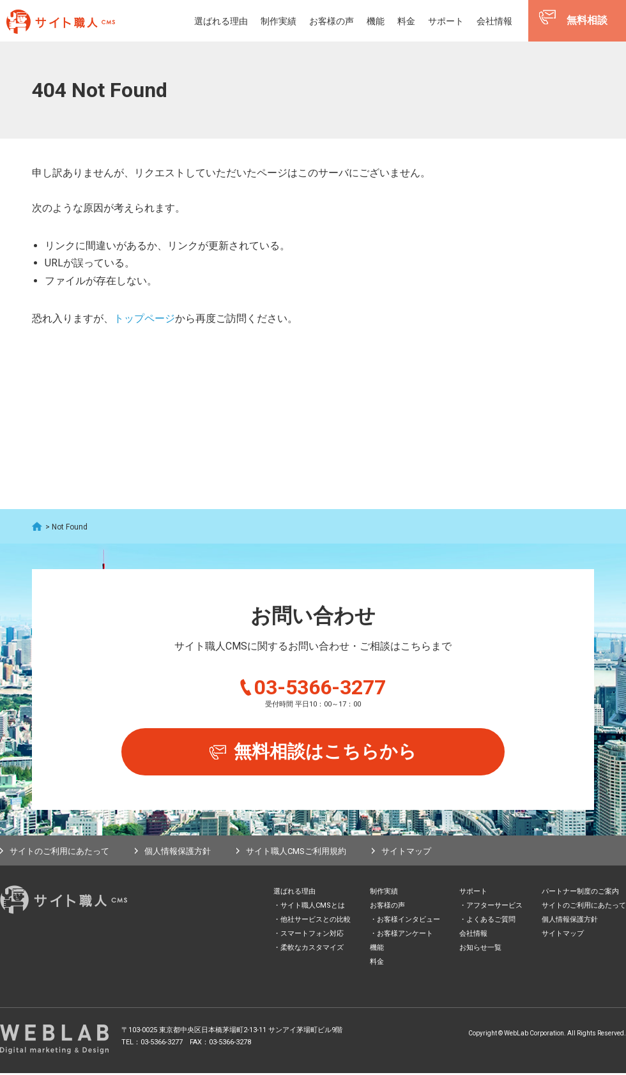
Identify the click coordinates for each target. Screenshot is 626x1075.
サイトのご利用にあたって (59, 852)
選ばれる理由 (221, 21)
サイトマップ (406, 852)
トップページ (144, 318)
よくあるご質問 (490, 921)
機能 (376, 21)
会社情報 (494, 21)
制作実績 (278, 21)
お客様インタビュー (408, 921)
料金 (406, 21)
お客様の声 (331, 21)
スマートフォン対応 (312, 935)
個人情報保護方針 (177, 852)
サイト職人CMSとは (312, 907)
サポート (446, 21)
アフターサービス (494, 907)
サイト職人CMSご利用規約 (296, 852)
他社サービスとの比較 (315, 921)
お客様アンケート (405, 935)
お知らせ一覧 (480, 949)
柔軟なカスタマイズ (312, 949)
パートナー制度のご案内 (580, 893)
